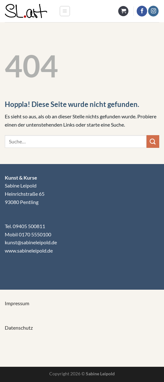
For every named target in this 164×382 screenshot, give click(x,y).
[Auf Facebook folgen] (142, 11)
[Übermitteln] (153, 141)
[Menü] (65, 11)
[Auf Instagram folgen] (153, 11)
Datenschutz (19, 328)
